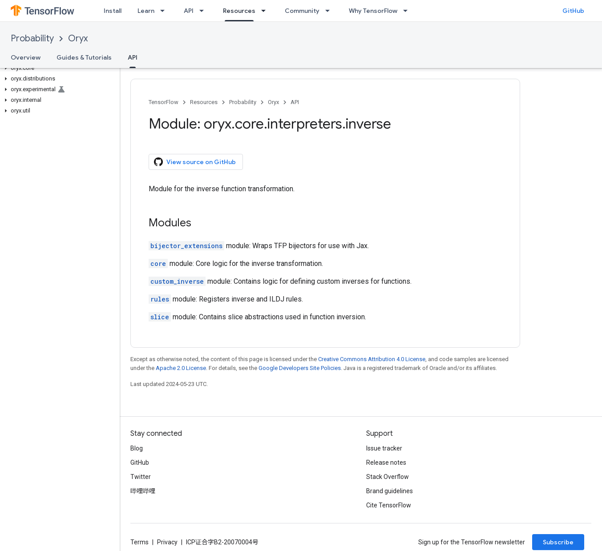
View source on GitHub (195, 161)
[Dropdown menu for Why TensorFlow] (408, 10)
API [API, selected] (132, 57)
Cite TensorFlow (388, 505)
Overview (25, 57)
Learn (145, 11)
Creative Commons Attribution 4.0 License (371, 359)
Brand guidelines (389, 491)
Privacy (167, 542)
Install (112, 11)
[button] (58, 68)
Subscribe (558, 542)
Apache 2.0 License (181, 368)
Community (302, 11)
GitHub (573, 11)
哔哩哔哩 (142, 491)
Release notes (386, 462)
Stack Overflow (387, 476)
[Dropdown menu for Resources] (266, 10)
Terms (139, 542)
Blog (136, 448)
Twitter (140, 476)
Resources (204, 102)
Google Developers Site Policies (300, 368)
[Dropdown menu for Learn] (165, 10)
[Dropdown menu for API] (204, 10)
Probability (32, 38)
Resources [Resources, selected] (239, 11)
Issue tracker (384, 448)
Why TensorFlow (373, 11)
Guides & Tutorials (84, 57)
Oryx (78, 38)
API (189, 11)
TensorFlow (163, 102)
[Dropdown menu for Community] (330, 10)
